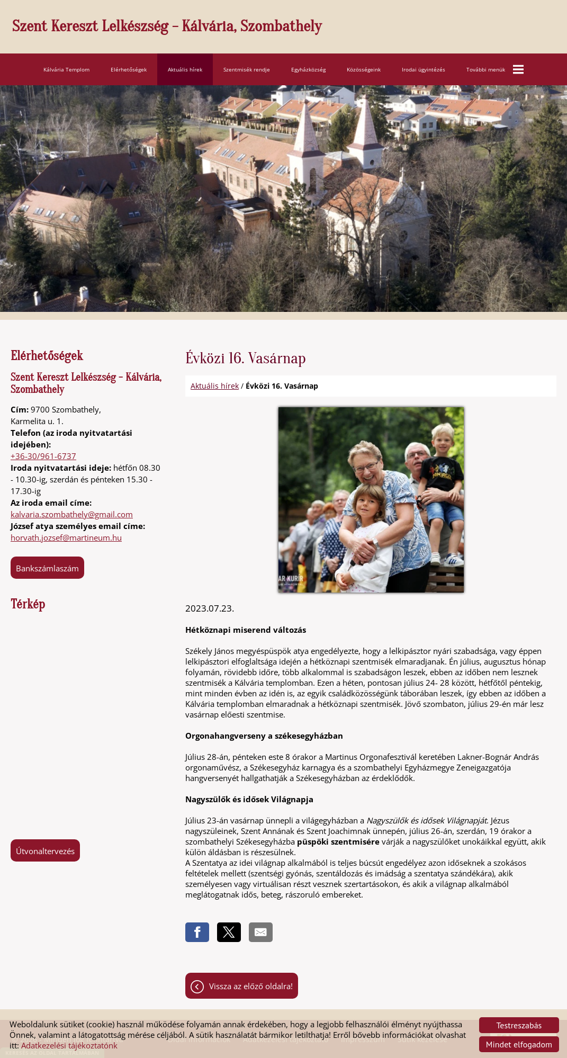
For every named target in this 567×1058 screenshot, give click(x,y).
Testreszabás (519, 1025)
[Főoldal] (289, 28)
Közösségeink (364, 67)
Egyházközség (308, 67)
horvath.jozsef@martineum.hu (66, 535)
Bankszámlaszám (47, 566)
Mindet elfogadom (519, 1044)
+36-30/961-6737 (43, 454)
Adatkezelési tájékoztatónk (69, 1045)
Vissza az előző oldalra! (251, 986)
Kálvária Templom (66, 67)
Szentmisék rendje (246, 67)
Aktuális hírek (185, 67)
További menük (495, 67)
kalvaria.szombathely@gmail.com (72, 512)
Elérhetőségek (129, 67)
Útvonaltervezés (45, 849)
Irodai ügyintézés (423, 67)
